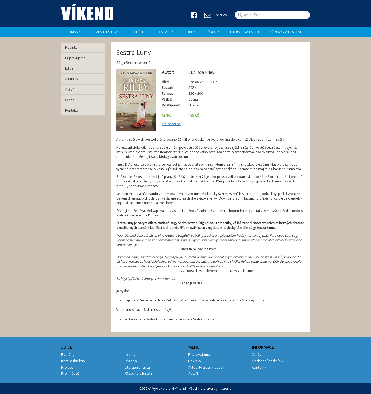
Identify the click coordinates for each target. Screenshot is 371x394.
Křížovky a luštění (285, 32)
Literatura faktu (244, 32)
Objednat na (171, 124)
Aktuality (71, 78)
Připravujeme (75, 58)
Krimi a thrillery (73, 360)
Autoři (70, 89)
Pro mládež (163, 32)
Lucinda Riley (201, 72)
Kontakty (71, 110)
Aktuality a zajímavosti (206, 367)
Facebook (194, 15)
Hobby (189, 32)
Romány (73, 32)
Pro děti (136, 32)
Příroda (212, 32)
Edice (69, 68)
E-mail (207, 15)
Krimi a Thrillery (104, 32)
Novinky (71, 47)
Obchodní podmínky (268, 360)
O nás (69, 100)
